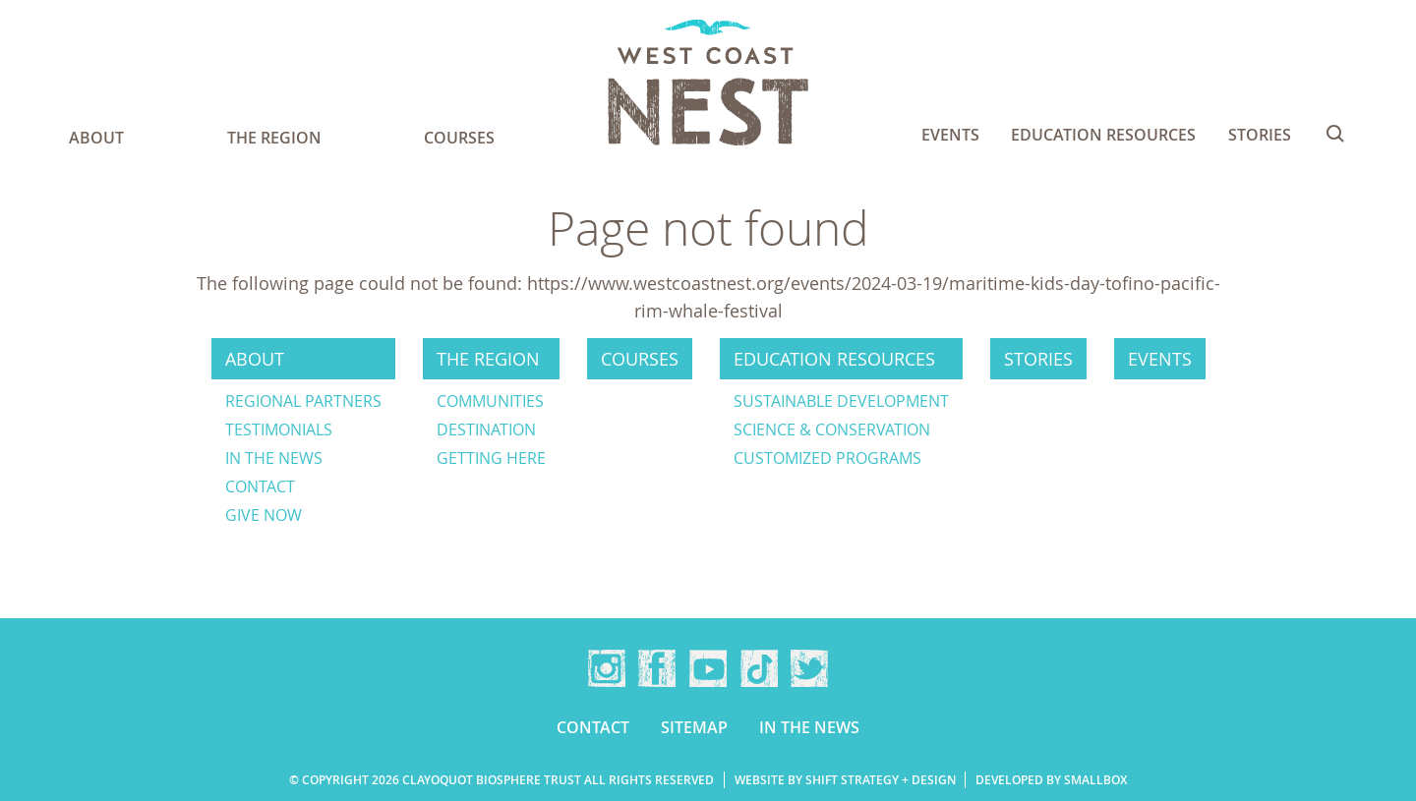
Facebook (657, 668)
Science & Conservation (832, 429)
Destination (486, 429)
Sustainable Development (841, 401)
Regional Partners (303, 401)
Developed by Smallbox (1051, 780)
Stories (1259, 134)
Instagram (606, 668)
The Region (274, 137)
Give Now (263, 515)
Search (1335, 133)
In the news (274, 458)
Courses (459, 137)
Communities (490, 401)
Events (950, 134)
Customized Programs (827, 458)
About (96, 137)
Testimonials (278, 429)
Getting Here (491, 458)
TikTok (759, 668)
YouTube (708, 668)
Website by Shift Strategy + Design (845, 780)
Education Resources (1103, 134)
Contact (260, 486)
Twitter (809, 668)
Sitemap (694, 727)
